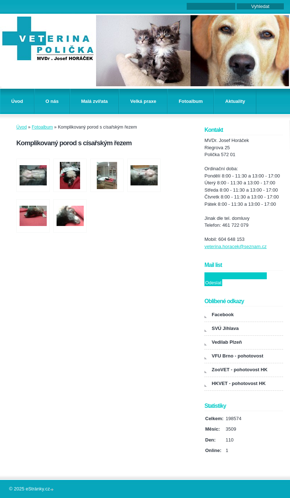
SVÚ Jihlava (225, 328)
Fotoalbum (191, 101)
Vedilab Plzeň (227, 342)
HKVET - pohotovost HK (239, 383)
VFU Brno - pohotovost (237, 356)
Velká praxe (143, 101)
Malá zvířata (94, 101)
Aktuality (235, 101)
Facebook (223, 314)
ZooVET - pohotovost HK (240, 369)
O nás (52, 101)
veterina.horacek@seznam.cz (235, 246)
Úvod (17, 101)
